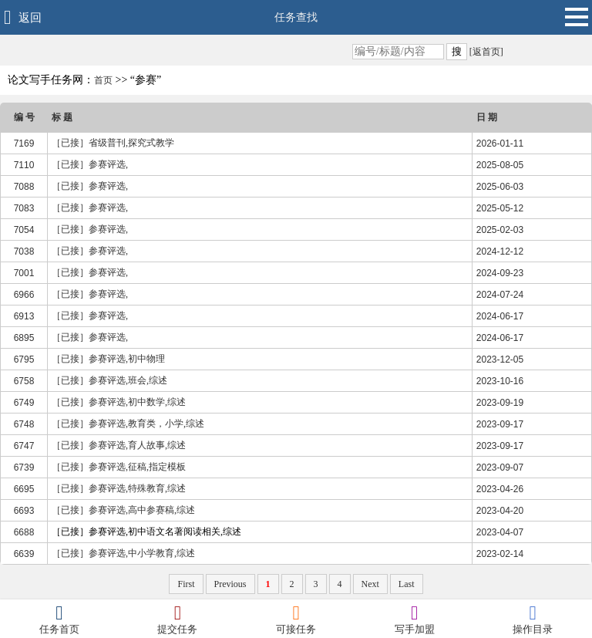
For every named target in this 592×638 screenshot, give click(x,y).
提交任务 (178, 619)
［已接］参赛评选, (90, 164)
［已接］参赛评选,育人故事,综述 (119, 445)
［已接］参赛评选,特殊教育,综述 (119, 488)
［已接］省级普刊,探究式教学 (113, 142)
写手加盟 (414, 619)
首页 (103, 80)
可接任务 (296, 619)
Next (370, 584)
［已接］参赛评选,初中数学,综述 (119, 402)
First (185, 584)
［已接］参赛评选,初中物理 (108, 358)
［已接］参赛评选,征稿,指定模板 (119, 466)
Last (407, 584)
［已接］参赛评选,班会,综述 (109, 380)
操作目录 (532, 619)
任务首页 (59, 619)
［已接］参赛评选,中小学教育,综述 (123, 553)
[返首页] (485, 51)
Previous (230, 584)
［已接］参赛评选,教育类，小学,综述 (128, 423)
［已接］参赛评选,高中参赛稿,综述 (123, 510)
